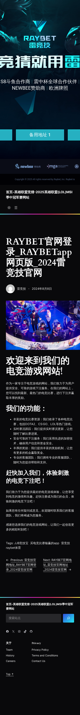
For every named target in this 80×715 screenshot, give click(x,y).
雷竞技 (21, 288)
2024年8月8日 (42, 288)
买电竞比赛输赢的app (44, 543)
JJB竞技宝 (21, 543)
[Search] (68, 618)
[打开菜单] (16, 207)
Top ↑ (10, 674)
